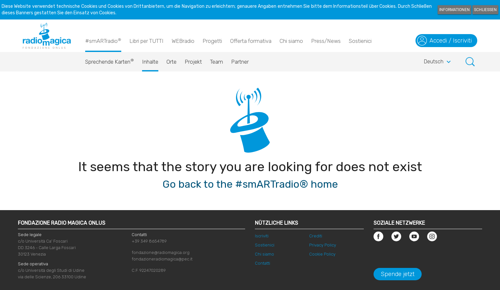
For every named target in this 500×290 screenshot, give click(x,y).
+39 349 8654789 (149, 241)
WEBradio (183, 41)
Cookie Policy (322, 254)
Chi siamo (291, 41)
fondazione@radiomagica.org (161, 252)
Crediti (315, 235)
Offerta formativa (250, 41)
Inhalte (150, 61)
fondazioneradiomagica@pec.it (162, 259)
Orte (171, 61)
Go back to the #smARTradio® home (250, 184)
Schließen (485, 9)
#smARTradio (103, 40)
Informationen (454, 9)
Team (216, 61)
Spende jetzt (397, 274)
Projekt (193, 61)
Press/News (326, 41)
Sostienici (360, 41)
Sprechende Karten (109, 60)
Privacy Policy (322, 245)
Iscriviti (262, 235)
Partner (240, 61)
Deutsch (438, 62)
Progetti (212, 41)
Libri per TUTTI (146, 41)
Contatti (262, 263)
